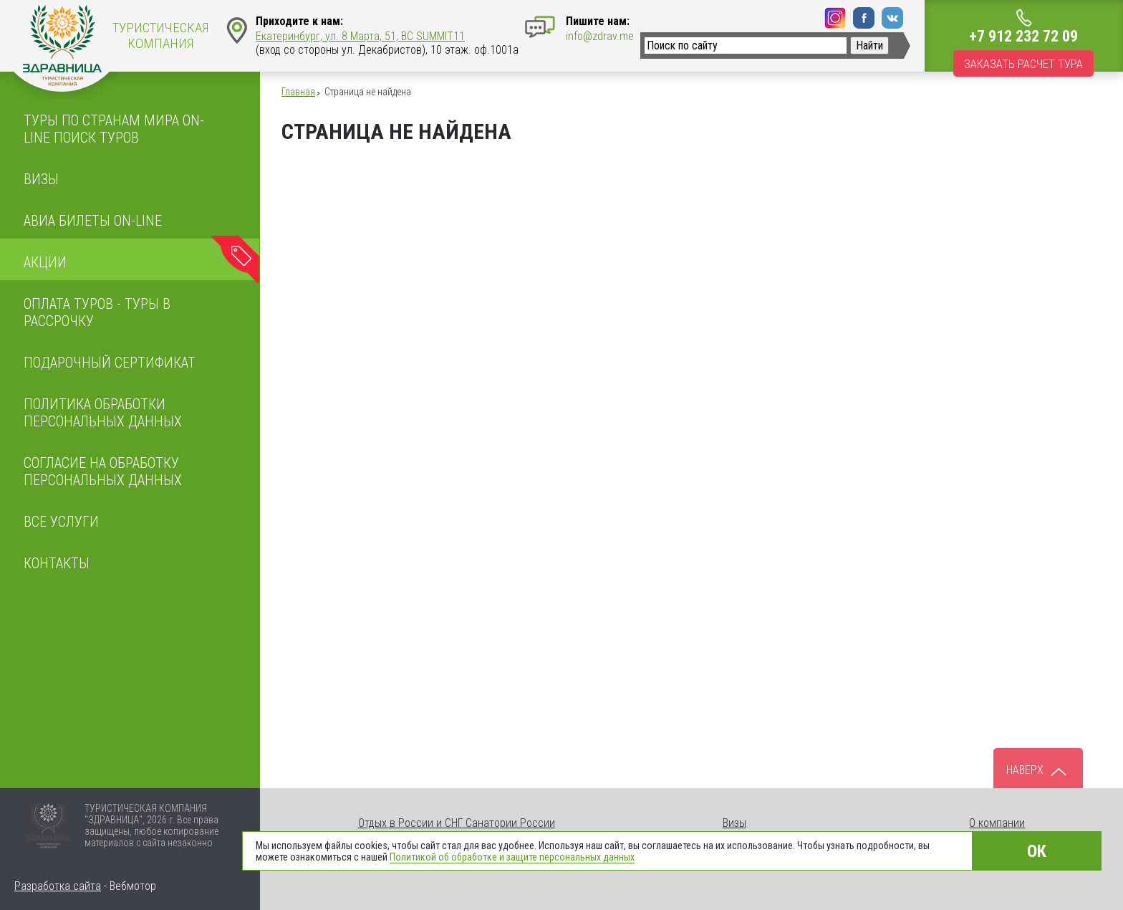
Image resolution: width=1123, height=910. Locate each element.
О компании (997, 823)
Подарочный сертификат (110, 362)
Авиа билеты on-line (93, 220)
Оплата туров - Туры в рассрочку (97, 312)
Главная (298, 91)
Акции (45, 262)
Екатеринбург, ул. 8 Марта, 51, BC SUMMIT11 (360, 36)
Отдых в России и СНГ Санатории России (456, 823)
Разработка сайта (57, 886)
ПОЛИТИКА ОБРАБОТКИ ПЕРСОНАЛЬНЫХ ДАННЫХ (103, 413)
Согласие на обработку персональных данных (103, 471)
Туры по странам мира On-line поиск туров (114, 129)
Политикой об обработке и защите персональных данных (512, 857)
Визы (41, 179)
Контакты (57, 563)
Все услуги (61, 521)
